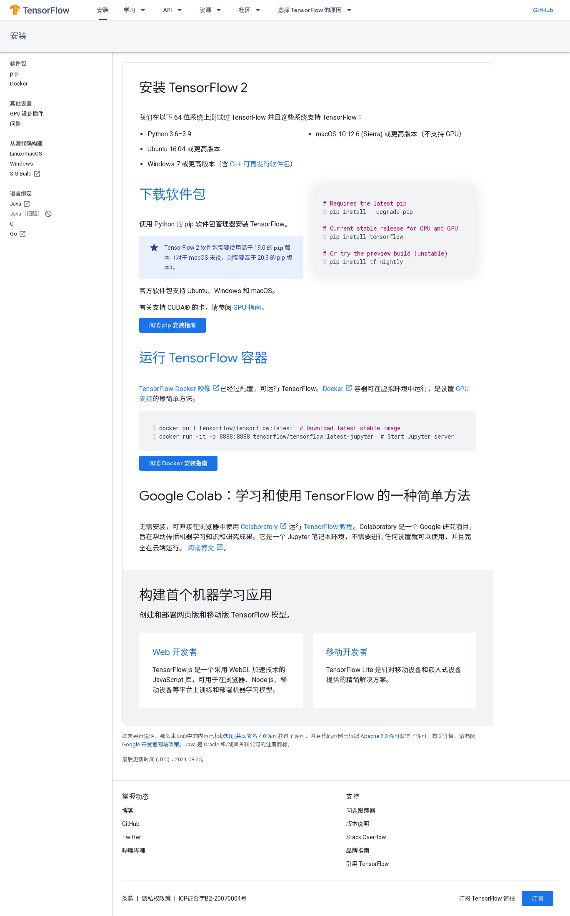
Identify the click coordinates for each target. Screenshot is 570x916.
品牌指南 (358, 850)
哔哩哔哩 (133, 850)
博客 (128, 810)
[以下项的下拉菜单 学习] (145, 10)
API (167, 10)
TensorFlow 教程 (328, 527)
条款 (128, 898)
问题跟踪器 (360, 810)
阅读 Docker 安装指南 (178, 463)
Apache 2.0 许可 (380, 736)
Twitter (131, 837)
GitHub (543, 10)
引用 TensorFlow (368, 864)
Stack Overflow (366, 837)
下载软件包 (172, 194)
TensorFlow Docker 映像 (175, 389)
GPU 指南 (247, 307)
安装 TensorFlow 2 (193, 87)
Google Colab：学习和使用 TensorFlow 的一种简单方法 (304, 495)
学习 (129, 10)
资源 (205, 10)
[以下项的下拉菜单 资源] (221, 10)
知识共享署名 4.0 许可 (251, 736)
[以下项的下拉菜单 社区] (260, 10)
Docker (332, 389)
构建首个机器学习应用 (205, 595)
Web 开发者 (174, 652)
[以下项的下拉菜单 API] (182, 10)
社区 (244, 10)
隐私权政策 (156, 898)
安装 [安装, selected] (103, 10)
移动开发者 (347, 652)
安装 (18, 36)
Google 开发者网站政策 (150, 744)
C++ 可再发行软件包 (260, 164)
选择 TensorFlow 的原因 (310, 10)
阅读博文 (201, 548)
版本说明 (358, 824)
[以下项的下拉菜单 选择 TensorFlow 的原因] (352, 10)
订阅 (537, 898)
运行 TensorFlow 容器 (203, 357)
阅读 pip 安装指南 (172, 325)
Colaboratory (259, 527)
